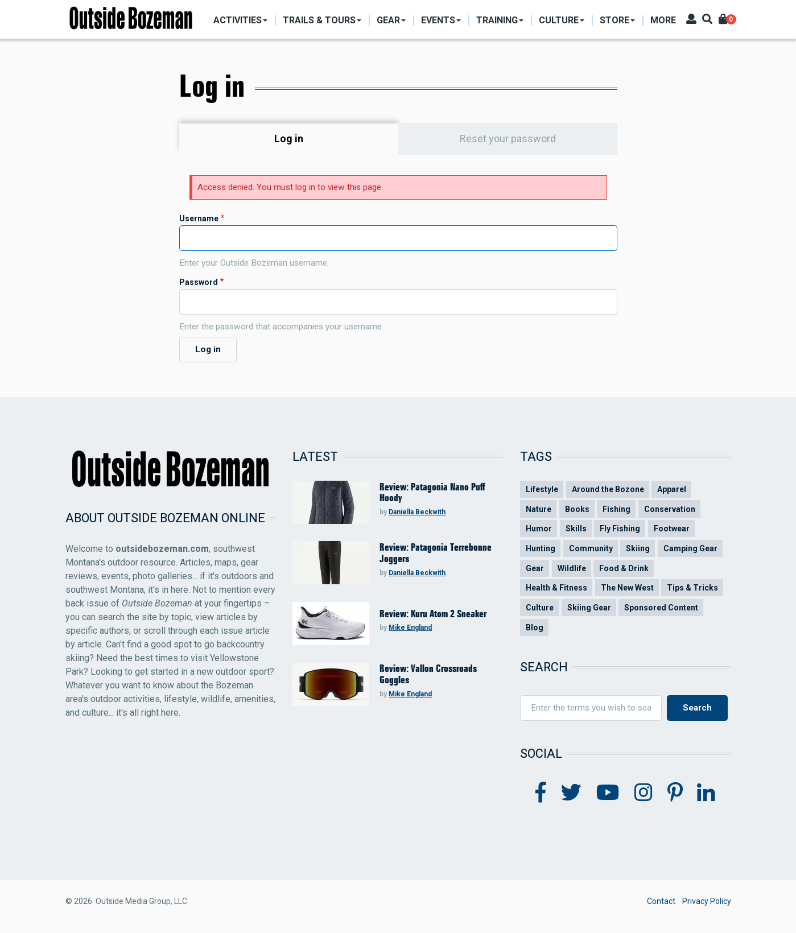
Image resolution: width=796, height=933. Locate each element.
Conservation (669, 509)
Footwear (672, 528)
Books (577, 509)
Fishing (616, 509)
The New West (627, 587)
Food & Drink (624, 568)
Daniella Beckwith (417, 512)
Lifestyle (542, 489)
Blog (534, 627)
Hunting (540, 548)
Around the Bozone (608, 489)
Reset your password (508, 139)
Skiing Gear (589, 607)
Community (591, 548)
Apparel (671, 489)
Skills (576, 528)
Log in (316, 139)
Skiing (638, 548)
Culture (540, 607)
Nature (538, 509)
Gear (535, 568)
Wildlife (572, 568)
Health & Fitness (556, 587)
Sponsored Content (661, 607)
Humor (539, 528)
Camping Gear (690, 548)
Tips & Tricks (692, 587)
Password (198, 282)
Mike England (410, 627)
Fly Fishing (620, 528)
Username (198, 218)
